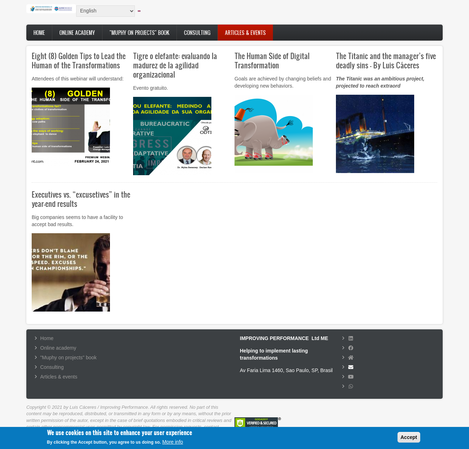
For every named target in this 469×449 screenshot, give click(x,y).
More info (172, 444)
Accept (409, 439)
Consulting (197, 32)
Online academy (77, 32)
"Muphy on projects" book (139, 32)
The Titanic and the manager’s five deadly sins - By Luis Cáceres (386, 60)
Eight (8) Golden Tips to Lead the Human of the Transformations (79, 60)
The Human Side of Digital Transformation (272, 60)
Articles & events (245, 32)
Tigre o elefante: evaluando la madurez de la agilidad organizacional (175, 65)
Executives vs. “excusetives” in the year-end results (81, 199)
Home (39, 32)
